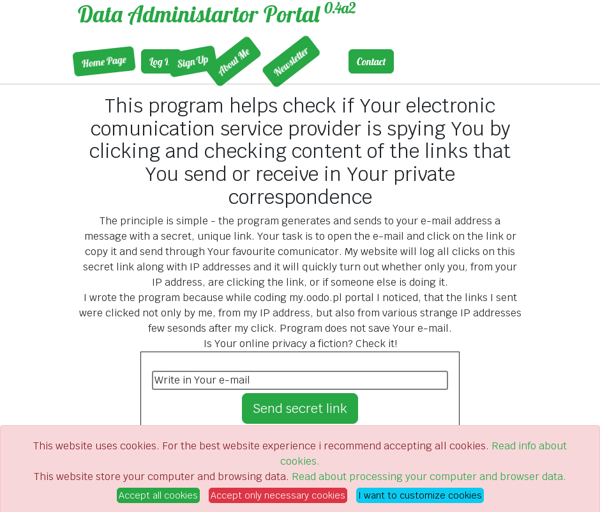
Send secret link (300, 408)
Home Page (77, 62)
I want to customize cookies (420, 495)
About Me (184, 61)
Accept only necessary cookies (278, 495)
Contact (371, 61)
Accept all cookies (158, 495)
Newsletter (242, 61)
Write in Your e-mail (202, 380)
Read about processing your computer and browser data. (429, 476)
